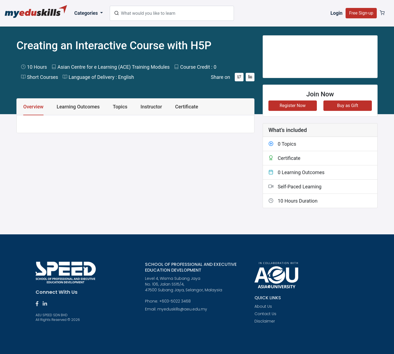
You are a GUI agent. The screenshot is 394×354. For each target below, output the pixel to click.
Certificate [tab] (186, 107)
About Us (263, 306)
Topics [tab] (120, 107)
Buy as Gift (347, 105)
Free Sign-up (361, 13)
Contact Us (265, 313)
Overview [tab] (33, 107)
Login (337, 13)
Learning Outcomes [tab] (78, 107)
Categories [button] (86, 13)
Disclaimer (264, 321)
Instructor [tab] (151, 107)
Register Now (293, 105)
